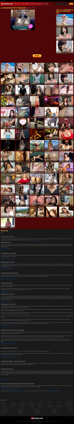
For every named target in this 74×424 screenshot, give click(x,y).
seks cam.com (59, 406)
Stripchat (53, 390)
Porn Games (22, 403)
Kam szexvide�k (31, 406)
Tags (23, 3)
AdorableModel (37, 413)
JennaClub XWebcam (70, 403)
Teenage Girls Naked (5, 408)
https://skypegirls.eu (5, 412)
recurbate (18, 390)
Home (16, 3)
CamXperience (69, 404)
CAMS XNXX (46, 3)
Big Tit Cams (50, 403)
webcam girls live (13, 405)
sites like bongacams (5, 410)
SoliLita (58, 403)
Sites (19, 3)
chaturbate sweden (42, 406)
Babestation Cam (22, 404)
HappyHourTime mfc (60, 405)
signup (71, 3)
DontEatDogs (20, 410)
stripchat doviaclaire (51, 405)
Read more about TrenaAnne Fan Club (7, 268)
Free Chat (7, 325)
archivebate (15, 390)
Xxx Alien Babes (54, 411)
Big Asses (71, 408)
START (37, 56)
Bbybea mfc (3, 405)
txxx (39, 404)
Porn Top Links (13, 404)
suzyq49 (3, 411)
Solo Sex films (20, 412)
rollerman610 (31, 403)
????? (58, 404)
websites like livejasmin (38, 410)
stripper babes (4, 403)
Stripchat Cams (39, 3)
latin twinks (20, 411)
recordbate (22, 390)
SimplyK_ (3, 413)
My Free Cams (3, 0)
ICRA (39, 420)
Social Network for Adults (55, 410)
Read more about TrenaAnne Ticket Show (8, 356)
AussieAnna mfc (37, 412)
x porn (49, 404)
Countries (27, 3)
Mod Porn (40, 405)
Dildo (6, 291)
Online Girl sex (54, 413)
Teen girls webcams (14, 403)
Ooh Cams (12, 406)
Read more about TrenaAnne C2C (6, 248)
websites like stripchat (32, 404)
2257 (2, 404)
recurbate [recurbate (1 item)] (2, 232)
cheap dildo (71, 410)
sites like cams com (21, 408)
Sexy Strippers (54, 412)
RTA (34, 420)
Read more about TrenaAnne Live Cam (36, 239)
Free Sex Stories (37, 411)
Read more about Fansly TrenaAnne (7, 379)
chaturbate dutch (21, 413)
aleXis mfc (40, 403)
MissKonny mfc (22, 406)
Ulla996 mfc (49, 406)
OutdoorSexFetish (4, 406)
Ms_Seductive (54, 408)
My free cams (59, 390)
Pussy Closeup (69, 405)
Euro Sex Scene (31, 405)
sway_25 (36, 408)
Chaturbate (32, 3)
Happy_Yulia (22, 405)
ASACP (37, 420)
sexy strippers (69, 406)
